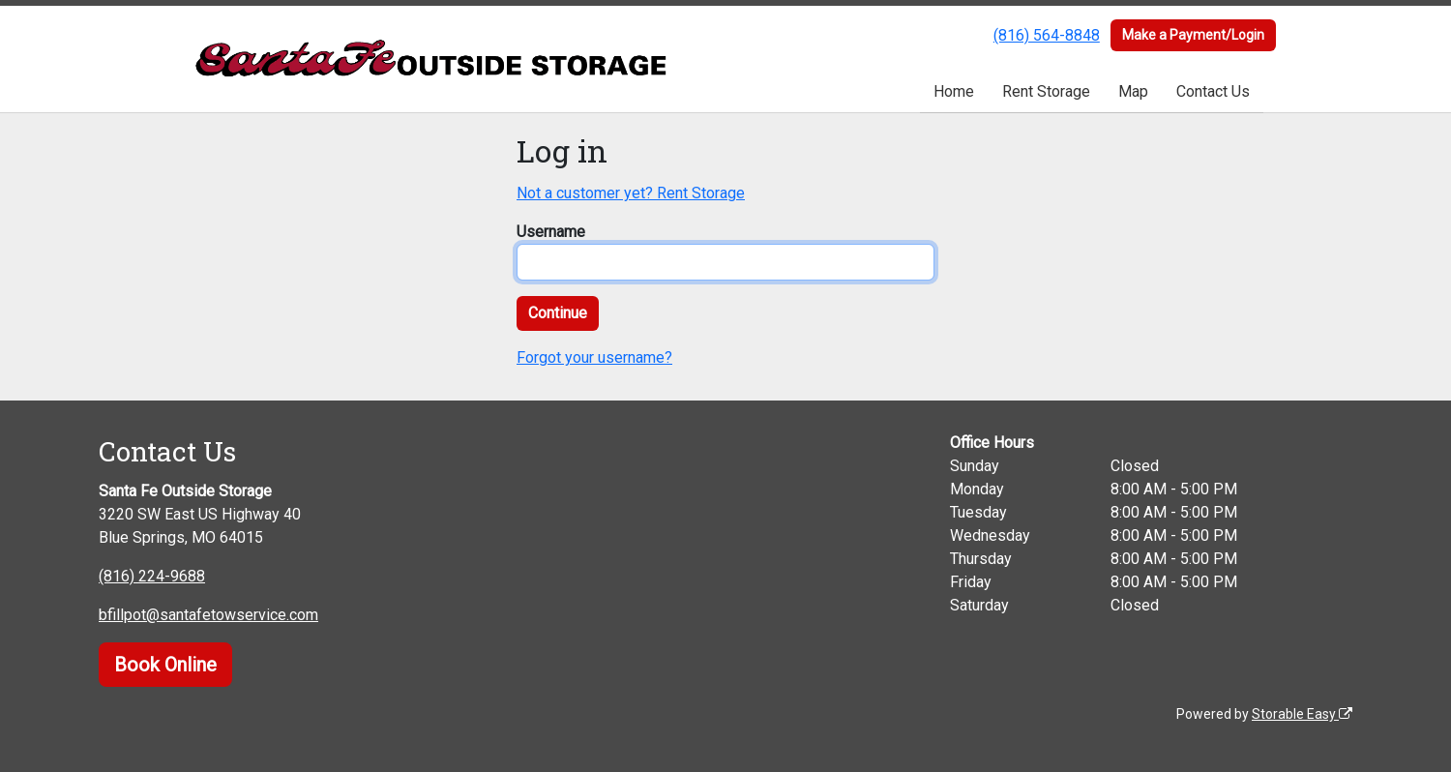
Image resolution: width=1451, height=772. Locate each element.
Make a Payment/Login (1193, 35)
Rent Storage (1046, 91)
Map (1133, 91)
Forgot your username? (594, 357)
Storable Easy (1302, 714)
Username (551, 232)
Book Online (165, 664)
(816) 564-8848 (1046, 35)
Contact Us (1213, 91)
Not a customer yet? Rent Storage (631, 193)
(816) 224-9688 (152, 576)
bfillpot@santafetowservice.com (208, 615)
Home (953, 91)
